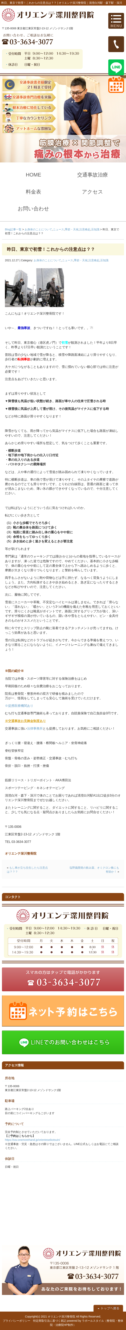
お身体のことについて (38, 229)
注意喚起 (84, 229)
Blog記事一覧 (13, 229)
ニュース (58, 229)
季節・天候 (72, 229)
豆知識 (95, 229)
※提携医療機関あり (19, 705)
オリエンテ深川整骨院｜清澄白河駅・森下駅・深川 (90, 2)
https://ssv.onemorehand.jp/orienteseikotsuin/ (32, 1139)
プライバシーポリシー (16, 1320)
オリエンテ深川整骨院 (61, 1316)
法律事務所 (35, 728)
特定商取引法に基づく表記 (49, 1320)
